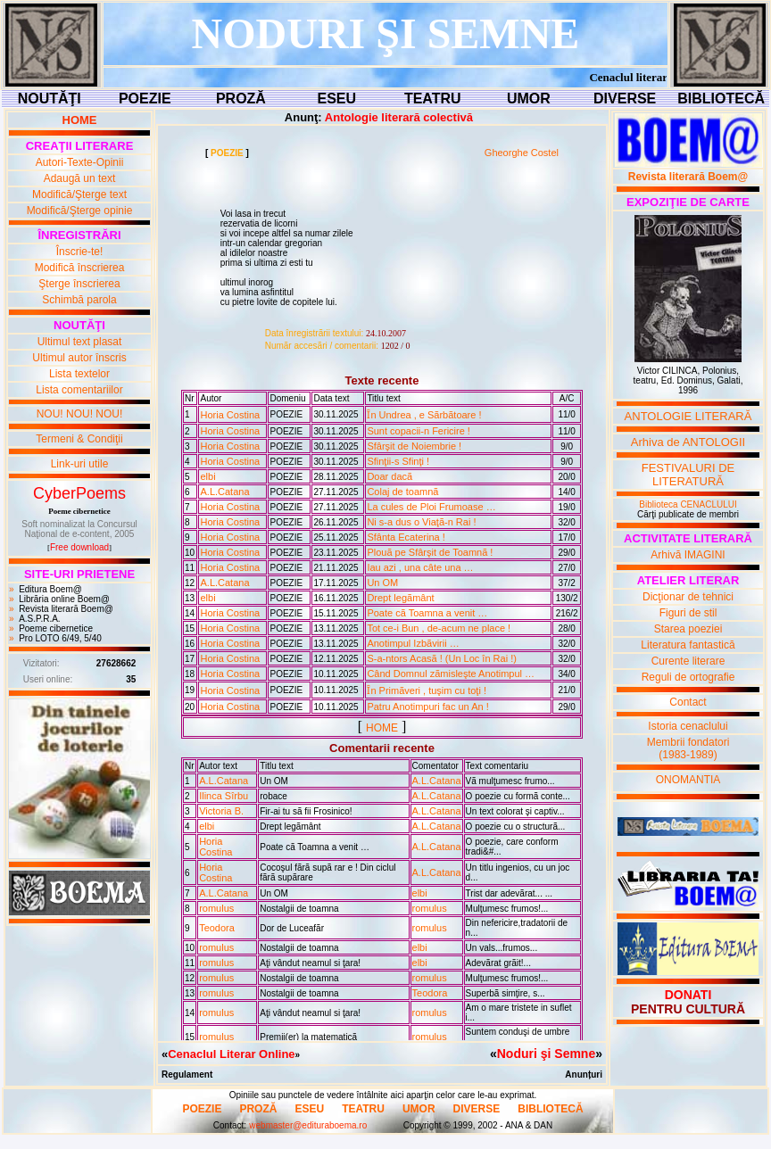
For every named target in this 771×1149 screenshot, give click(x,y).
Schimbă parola (79, 299)
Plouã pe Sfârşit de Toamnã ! (430, 552)
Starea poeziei (688, 629)
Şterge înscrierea (79, 283)
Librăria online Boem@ (64, 599)
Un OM (382, 582)
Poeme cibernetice (56, 628)
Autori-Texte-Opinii (80, 162)
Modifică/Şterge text (79, 194)
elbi (207, 476)
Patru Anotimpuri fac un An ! (427, 706)
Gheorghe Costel (522, 152)
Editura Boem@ (50, 589)
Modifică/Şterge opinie (80, 210)
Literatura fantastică (687, 645)
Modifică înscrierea (80, 267)
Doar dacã (389, 476)
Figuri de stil (688, 613)
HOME (382, 728)
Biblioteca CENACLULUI (688, 504)
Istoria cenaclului (687, 726)
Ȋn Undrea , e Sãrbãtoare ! (424, 414)
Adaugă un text (80, 178)
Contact (687, 702)
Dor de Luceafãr (292, 928)
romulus (216, 908)
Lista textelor (79, 374)
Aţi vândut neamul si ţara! (310, 963)
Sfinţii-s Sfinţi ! (398, 461)
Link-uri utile (80, 464)
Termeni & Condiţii (79, 439)
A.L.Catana (224, 491)
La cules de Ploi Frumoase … (431, 506)
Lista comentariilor (79, 390)
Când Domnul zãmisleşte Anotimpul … (451, 673)
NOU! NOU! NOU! (80, 414)
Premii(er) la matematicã (308, 1037)
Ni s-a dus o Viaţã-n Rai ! (421, 522)
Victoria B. (221, 811)
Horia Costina (230, 414)
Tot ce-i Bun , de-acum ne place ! (438, 628)
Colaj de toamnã (402, 491)
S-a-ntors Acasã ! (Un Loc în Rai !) (442, 658)
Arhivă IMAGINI (688, 555)
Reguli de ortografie (688, 677)
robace (273, 796)
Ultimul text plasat (79, 341)
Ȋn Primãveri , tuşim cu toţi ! (426, 690)
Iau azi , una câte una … (420, 567)
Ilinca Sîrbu (223, 795)
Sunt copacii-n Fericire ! (418, 431)
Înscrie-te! (80, 251)
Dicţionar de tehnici (688, 597)
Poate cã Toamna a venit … (427, 613)
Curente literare (688, 661)
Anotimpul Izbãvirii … (413, 643)
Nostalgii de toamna (299, 908)
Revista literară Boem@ (66, 609)
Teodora (217, 927)
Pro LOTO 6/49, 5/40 (60, 638)
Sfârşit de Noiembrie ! (414, 446)
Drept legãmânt (400, 597)
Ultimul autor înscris (79, 357)
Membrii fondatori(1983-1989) (688, 748)
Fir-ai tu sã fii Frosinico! (306, 811)
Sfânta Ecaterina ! (405, 537)
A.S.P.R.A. (40, 619)
